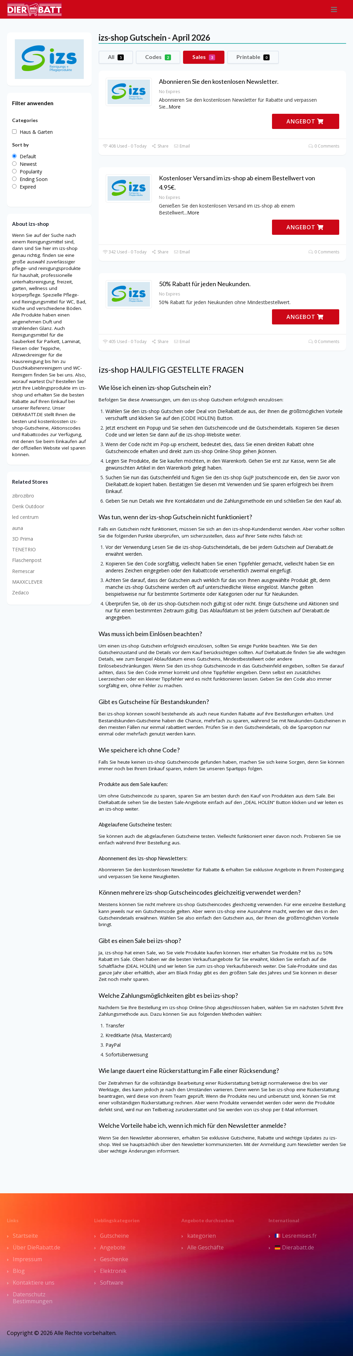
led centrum (25, 517)
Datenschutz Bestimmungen (32, 1297)
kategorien (201, 1235)
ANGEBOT (305, 121)
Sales (203, 56)
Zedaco (20, 592)
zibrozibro (23, 495)
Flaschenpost (27, 560)
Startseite (25, 1235)
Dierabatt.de (294, 1247)
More (175, 106)
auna (17, 528)
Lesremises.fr (296, 1235)
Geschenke (114, 1259)
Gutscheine (114, 1235)
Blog (19, 1271)
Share (160, 146)
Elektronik (113, 1271)
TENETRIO (24, 549)
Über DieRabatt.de (36, 1247)
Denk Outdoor (28, 506)
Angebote (112, 1247)
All (116, 56)
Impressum (27, 1259)
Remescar (23, 571)
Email (182, 146)
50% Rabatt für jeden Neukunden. (205, 284)
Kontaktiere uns (33, 1282)
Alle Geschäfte (205, 1247)
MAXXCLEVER (27, 582)
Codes (158, 56)
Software (111, 1282)
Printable (253, 56)
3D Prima (22, 538)
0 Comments (324, 146)
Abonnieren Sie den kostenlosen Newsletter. (219, 81)
